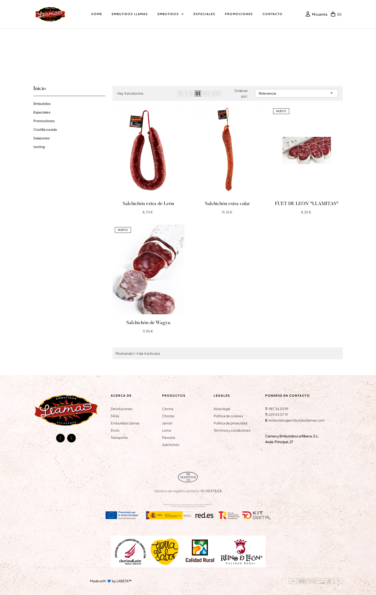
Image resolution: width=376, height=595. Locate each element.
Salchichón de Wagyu (148, 322)
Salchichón (170, 444)
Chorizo (168, 416)
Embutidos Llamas (125, 423)
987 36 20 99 (278, 408)
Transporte (119, 437)
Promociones (44, 121)
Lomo (166, 430)
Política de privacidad (230, 423)
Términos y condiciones (232, 430)
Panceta (168, 437)
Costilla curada (45, 129)
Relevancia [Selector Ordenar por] (296, 93)
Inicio (39, 89)
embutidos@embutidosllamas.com (297, 420)
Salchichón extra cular (227, 203)
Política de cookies (228, 416)
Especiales (41, 112)
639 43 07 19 (278, 414)
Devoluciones (121, 408)
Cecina (167, 408)
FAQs (115, 416)
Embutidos (42, 103)
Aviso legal (222, 408)
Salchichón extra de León (148, 203)
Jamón (167, 423)
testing (39, 146)
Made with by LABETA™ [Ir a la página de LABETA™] (111, 580)
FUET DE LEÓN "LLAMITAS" (306, 203)
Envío (115, 430)
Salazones (41, 138)
